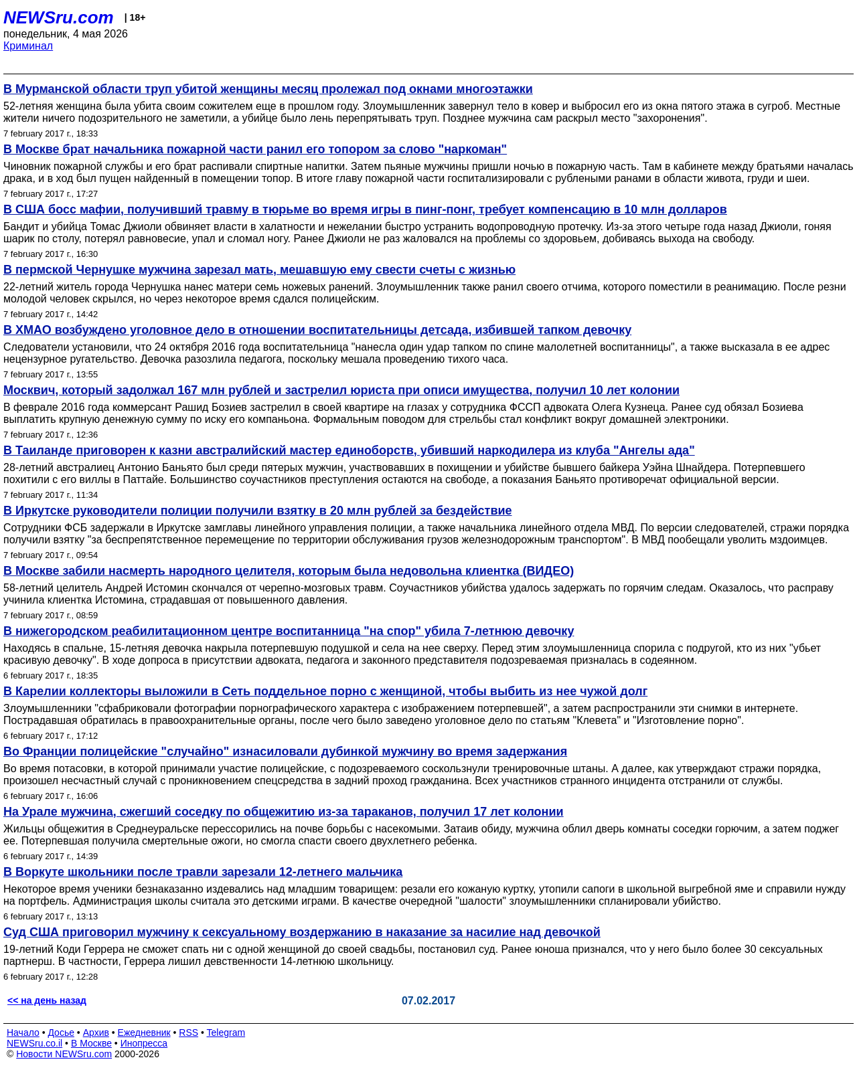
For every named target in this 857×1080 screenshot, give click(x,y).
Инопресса (144, 1043)
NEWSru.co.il (34, 1043)
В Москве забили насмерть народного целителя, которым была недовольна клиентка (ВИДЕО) (288, 570)
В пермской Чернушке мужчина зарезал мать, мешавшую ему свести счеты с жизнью (259, 269)
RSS (188, 1032)
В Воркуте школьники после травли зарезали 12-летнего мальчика (202, 872)
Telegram (226, 1032)
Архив (96, 1032)
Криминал (28, 46)
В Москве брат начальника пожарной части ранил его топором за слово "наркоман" (255, 149)
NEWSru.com (58, 17)
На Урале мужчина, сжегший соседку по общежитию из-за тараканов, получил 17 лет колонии (283, 811)
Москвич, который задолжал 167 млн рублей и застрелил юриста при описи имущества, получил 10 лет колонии (341, 390)
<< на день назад (46, 1000)
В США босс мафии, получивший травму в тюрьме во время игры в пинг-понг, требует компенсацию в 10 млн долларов (365, 209)
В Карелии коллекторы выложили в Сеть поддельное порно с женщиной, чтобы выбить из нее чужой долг (325, 691)
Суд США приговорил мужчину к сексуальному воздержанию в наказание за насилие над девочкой (302, 932)
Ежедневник (144, 1032)
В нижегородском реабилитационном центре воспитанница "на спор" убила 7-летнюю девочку (288, 631)
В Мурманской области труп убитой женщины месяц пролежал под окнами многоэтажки (268, 89)
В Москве (91, 1043)
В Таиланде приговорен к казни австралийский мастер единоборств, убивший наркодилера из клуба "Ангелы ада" (349, 450)
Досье (61, 1032)
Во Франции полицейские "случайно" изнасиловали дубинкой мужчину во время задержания (285, 751)
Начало (23, 1032)
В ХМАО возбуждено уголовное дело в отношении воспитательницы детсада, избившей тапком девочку (317, 330)
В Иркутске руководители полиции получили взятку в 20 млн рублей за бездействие (257, 510)
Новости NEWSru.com (64, 1054)
